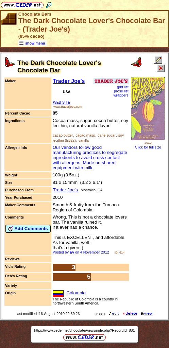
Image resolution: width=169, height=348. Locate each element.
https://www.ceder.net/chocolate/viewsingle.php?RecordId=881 (84, 330)
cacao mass (85, 135)
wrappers (121, 95)
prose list (121, 91)
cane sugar (107, 135)
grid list (123, 87)
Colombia (75, 292)
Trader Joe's (69, 81)
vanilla (84, 140)
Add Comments (28, 228)
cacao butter (63, 135)
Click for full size (148, 147)
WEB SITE (61, 102)
